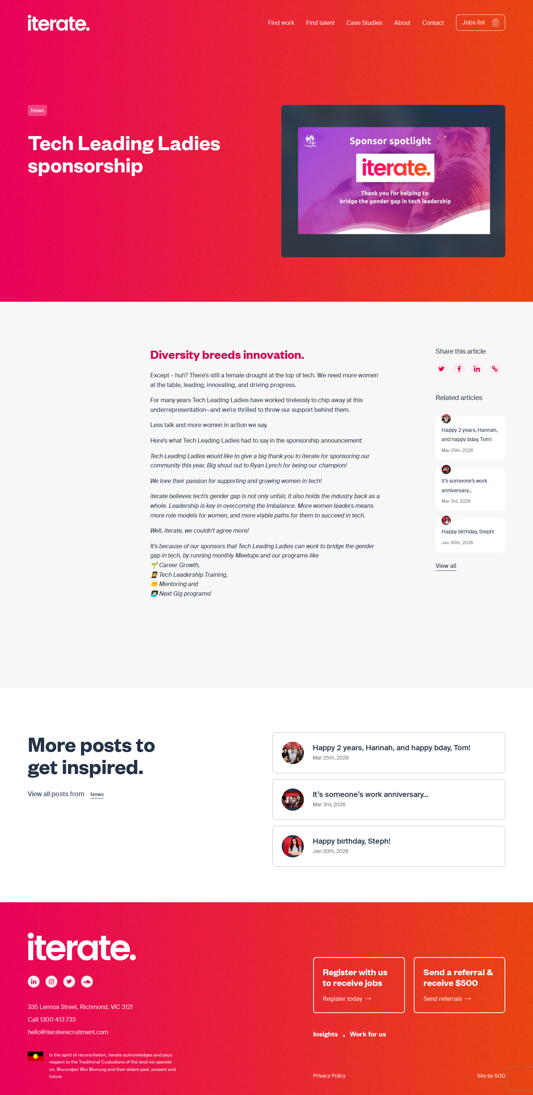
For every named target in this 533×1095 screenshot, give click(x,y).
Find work (281, 23)
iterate (310, 456)
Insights (325, 1033)
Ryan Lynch (266, 465)
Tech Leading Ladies (220, 400)
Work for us (368, 1033)
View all (446, 566)
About (402, 23)
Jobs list (473, 22)
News (37, 110)
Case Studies (364, 23)
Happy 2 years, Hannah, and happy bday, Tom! (469, 435)
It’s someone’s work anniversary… (464, 485)
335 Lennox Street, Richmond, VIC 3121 (80, 1007)
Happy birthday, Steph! (468, 531)
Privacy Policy (329, 1075)
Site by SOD (491, 1075)
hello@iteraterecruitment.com (68, 1032)
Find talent (320, 23)
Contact (433, 23)
